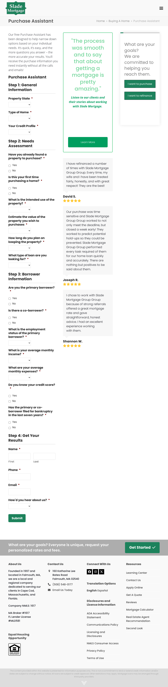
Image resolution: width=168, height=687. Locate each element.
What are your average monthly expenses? (25, 369)
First (11, 461)
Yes (14, 165)
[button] (161, 8)
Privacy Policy (96, 651)
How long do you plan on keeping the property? (26, 240)
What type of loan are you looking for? (27, 257)
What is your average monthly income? (31, 352)
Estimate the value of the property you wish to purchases (26, 220)
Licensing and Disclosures (96, 634)
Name (14, 449)
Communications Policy (102, 625)
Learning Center (136, 573)
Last (36, 461)
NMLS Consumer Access (103, 643)
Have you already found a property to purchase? (27, 156)
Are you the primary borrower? (31, 289)
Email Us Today (62, 590)
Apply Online (134, 587)
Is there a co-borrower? (27, 310)
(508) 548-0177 (62, 584)
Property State (20, 98)
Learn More (88, 142)
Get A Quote (134, 595)
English (92, 590)
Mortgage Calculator (140, 610)
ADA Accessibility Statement (98, 615)
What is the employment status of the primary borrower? (26, 333)
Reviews (131, 602)
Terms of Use (95, 658)
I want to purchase (140, 84)
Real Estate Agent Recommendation (138, 619)
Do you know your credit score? (31, 387)
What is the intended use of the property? (31, 201)
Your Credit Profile (23, 126)
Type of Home (20, 112)
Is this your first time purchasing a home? (25, 179)
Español (102, 590)
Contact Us (133, 580)
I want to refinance (140, 96)
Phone (14, 470)
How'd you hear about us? (29, 500)
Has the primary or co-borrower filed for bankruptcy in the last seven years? (30, 411)
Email (14, 485)
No (14, 170)
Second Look (134, 628)
